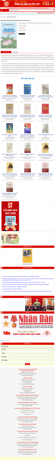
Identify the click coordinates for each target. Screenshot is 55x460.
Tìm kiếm (27, 364)
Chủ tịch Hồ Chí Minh (11, 17)
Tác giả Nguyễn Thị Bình (27, 264)
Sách (4, 17)
